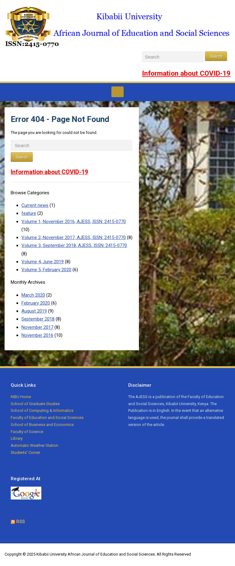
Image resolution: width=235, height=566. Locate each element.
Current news (34, 205)
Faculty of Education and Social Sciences (47, 417)
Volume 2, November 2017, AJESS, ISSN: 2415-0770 (73, 237)
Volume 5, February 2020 (46, 269)
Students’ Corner (25, 452)
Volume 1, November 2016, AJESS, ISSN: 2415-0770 (73, 221)
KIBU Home (21, 396)
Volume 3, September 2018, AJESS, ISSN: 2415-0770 (74, 245)
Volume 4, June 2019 (42, 261)
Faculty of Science (27, 431)
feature (28, 213)
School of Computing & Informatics (42, 410)
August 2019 (34, 311)
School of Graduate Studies (35, 403)
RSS (20, 521)
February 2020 (35, 303)
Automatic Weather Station (34, 445)
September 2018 (37, 319)
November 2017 (37, 327)
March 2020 (33, 295)
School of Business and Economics (42, 424)
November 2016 (37, 335)
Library (17, 438)
